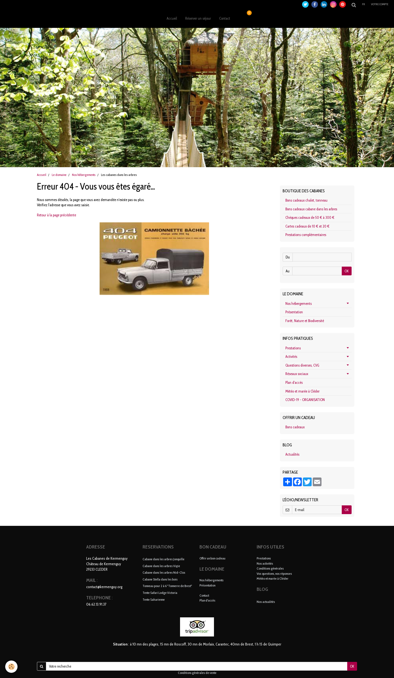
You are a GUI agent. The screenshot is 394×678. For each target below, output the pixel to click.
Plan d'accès (294, 382)
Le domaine (59, 175)
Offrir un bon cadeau (212, 558)
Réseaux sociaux (296, 374)
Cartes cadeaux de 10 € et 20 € (307, 226)
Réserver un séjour (198, 18)
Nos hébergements (83, 175)
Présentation (294, 312)
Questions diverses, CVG (302, 365)
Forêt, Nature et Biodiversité (304, 321)
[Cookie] (11, 667)
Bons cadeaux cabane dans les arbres (311, 209)
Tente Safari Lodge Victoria (160, 593)
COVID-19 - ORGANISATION (305, 399)
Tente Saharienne (154, 599)
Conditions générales (270, 568)
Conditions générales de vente (197, 673)
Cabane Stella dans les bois (160, 579)
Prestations (293, 348)
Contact (224, 18)
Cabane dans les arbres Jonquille (163, 559)
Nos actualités (266, 602)
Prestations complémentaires (305, 234)
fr (363, 4)
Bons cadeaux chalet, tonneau (306, 200)
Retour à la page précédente (56, 215)
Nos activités (265, 563)
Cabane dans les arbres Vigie (161, 566)
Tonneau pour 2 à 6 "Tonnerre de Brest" (167, 586)
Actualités (292, 454)
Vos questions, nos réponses (274, 573)
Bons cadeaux (295, 427)
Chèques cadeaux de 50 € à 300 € (309, 217)
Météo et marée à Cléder (302, 391)
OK (346, 271)
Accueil (172, 18)
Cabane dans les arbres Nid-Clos (164, 572)
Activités (291, 356)
